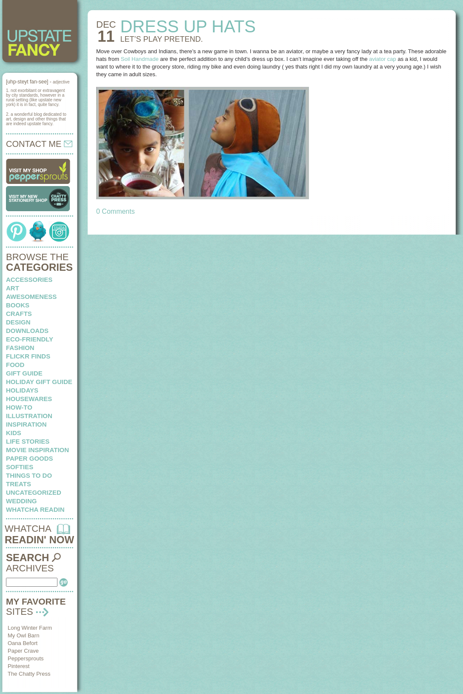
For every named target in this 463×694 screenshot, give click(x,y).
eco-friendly (29, 339)
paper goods (29, 458)
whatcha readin (35, 509)
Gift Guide (24, 373)
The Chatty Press (29, 674)
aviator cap (382, 59)
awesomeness (31, 296)
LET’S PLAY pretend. (161, 39)
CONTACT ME (39, 144)
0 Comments (115, 211)
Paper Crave (23, 651)
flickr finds (28, 356)
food (15, 364)
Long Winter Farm (30, 628)
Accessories (29, 279)
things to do (29, 475)
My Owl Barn (23, 635)
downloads (27, 330)
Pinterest (18, 666)
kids (13, 432)
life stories (27, 441)
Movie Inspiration (37, 449)
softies (19, 466)
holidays (22, 390)
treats (18, 484)
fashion (20, 347)
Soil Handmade (140, 59)
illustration (29, 415)
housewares (29, 398)
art (12, 288)
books (17, 305)
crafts (19, 313)
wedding (21, 501)
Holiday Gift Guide (39, 381)
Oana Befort (22, 643)
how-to (19, 407)
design (18, 322)
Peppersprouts (26, 658)
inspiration (26, 424)
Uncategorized (33, 492)
